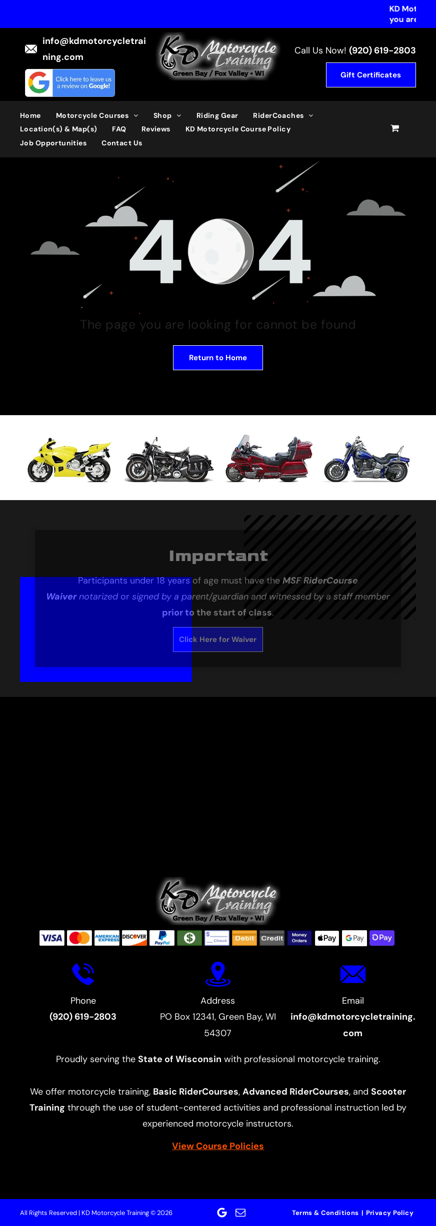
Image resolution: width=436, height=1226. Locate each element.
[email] (240, 1212)
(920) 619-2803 (382, 50)
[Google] (222, 1212)
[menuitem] (38, 115)
